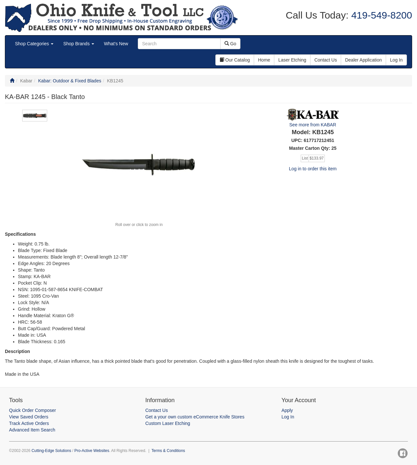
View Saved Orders (28, 416)
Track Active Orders (29, 423)
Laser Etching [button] (292, 60)
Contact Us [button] (325, 60)
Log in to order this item (313, 168)
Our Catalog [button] (235, 60)
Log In (287, 416)
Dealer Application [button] (363, 60)
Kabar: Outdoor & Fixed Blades (69, 80)
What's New (116, 43)
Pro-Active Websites (91, 450)
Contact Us (156, 410)
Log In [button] (396, 60)
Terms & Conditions (168, 450)
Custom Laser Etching (167, 423)
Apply (287, 410)
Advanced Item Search (32, 429)
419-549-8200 (380, 15)
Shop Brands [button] (78, 43)
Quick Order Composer (32, 410)
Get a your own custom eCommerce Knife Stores (194, 416)
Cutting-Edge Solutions (51, 450)
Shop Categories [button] (34, 43)
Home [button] (264, 60)
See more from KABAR (312, 124)
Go (230, 43)
